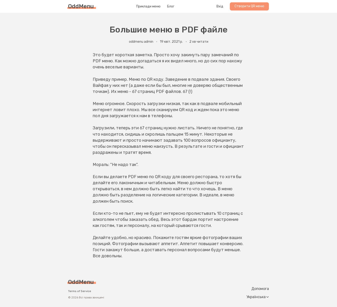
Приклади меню (148, 6)
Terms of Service (79, 291)
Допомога (260, 289)
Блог (170, 6)
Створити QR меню (249, 6)
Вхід (219, 6)
